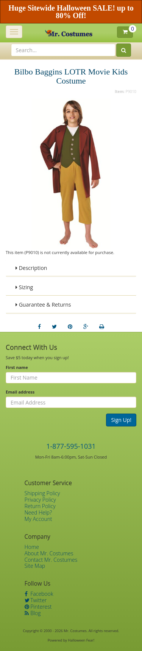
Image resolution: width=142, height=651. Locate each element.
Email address (20, 392)
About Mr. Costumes (49, 553)
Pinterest (38, 606)
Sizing (24, 287)
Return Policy (40, 506)
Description (31, 267)
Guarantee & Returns (43, 304)
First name (17, 367)
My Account (38, 518)
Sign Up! (121, 419)
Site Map (35, 565)
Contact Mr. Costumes (51, 559)
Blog (33, 613)
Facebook (39, 593)
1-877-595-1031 (71, 446)
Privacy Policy (40, 499)
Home (32, 546)
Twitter (36, 600)
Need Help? (38, 512)
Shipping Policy (42, 493)
